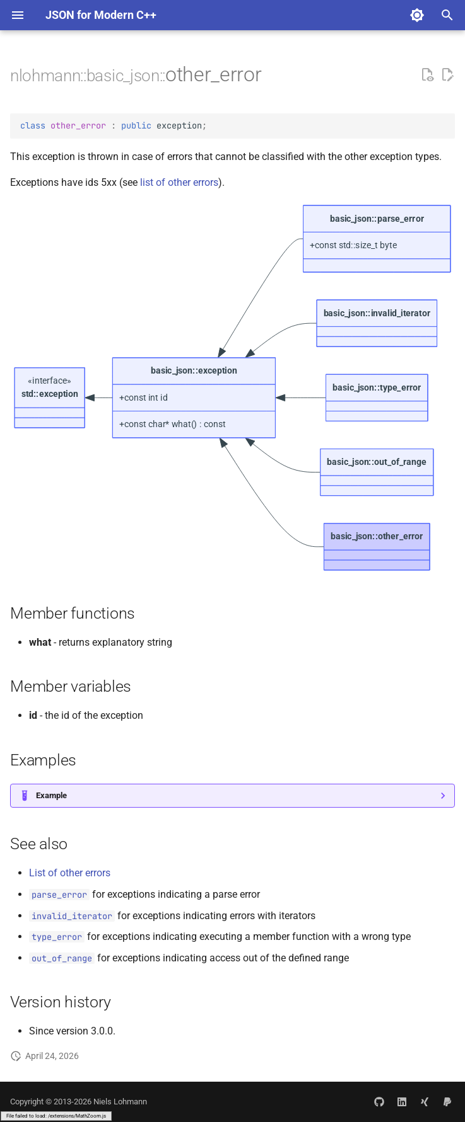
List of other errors (69, 873)
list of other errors (179, 182)
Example (51, 795)
